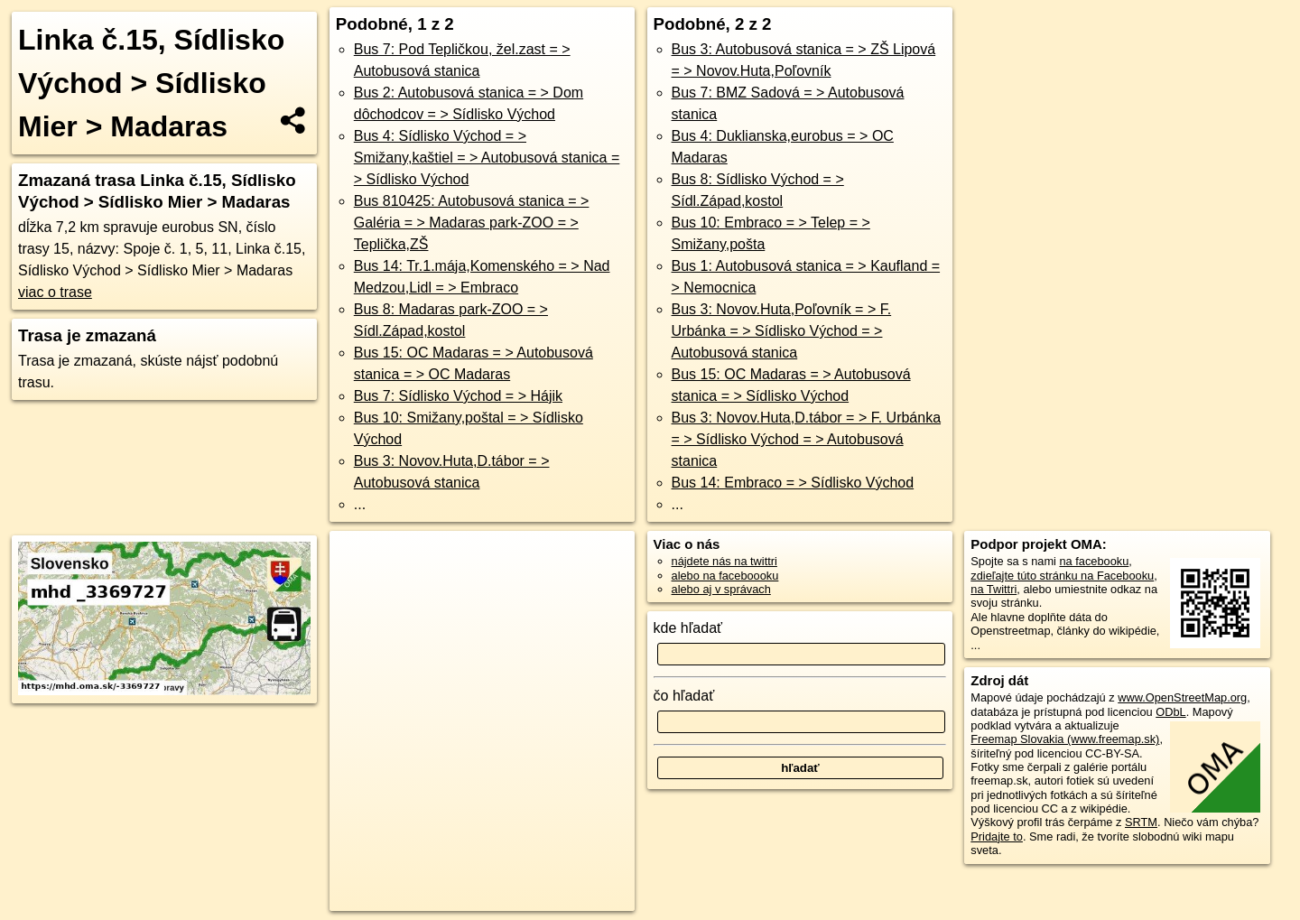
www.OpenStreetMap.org (1182, 697)
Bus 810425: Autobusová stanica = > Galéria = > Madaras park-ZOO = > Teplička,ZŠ (472, 222)
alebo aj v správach (721, 589)
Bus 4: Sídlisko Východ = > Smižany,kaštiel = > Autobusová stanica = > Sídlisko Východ (487, 157)
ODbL (1170, 712)
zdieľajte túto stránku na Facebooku (1062, 575)
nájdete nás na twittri (724, 561)
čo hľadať (684, 695)
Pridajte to (996, 836)
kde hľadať (688, 628)
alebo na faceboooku (725, 575)
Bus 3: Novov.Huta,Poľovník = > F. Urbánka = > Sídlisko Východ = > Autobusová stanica (782, 331)
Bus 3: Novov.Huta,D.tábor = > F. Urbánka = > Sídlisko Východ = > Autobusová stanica (807, 439)
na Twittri (993, 589)
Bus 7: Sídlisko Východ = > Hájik (458, 396)
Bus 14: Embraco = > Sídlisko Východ (793, 482)
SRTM (1141, 822)
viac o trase (55, 292)
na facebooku (1093, 561)
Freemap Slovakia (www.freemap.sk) (1064, 739)
